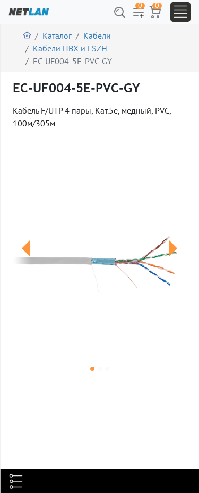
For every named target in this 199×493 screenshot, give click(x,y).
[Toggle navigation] (180, 12)
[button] (26, 261)
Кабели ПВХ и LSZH (70, 48)
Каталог (57, 35)
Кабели (97, 35)
